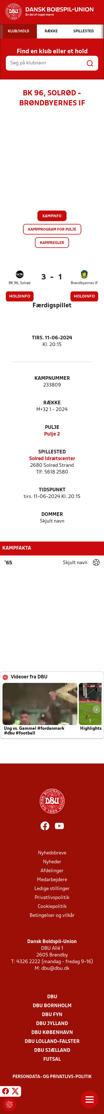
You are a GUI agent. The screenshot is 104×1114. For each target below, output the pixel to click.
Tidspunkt (52, 490)
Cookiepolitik (52, 906)
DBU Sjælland (52, 1050)
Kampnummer (52, 378)
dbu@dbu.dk (55, 968)
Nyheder (52, 862)
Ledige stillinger (52, 888)
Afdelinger (52, 871)
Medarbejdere (52, 880)
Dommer (52, 514)
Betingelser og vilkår (52, 915)
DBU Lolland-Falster (52, 1041)
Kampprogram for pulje (52, 229)
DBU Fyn (52, 1014)
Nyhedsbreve (52, 853)
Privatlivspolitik (52, 897)
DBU (52, 997)
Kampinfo (52, 216)
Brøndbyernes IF (84, 283)
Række (52, 403)
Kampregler (52, 243)
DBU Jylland (52, 1023)
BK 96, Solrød (20, 283)
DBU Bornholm (52, 1006)
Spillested (52, 452)
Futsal (52, 1059)
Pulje (52, 427)
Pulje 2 (52, 434)
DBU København (52, 1032)
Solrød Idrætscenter (52, 458)
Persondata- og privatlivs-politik (52, 1077)
